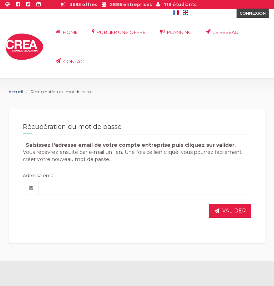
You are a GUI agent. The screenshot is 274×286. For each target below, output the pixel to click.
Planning (176, 32)
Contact (71, 61)
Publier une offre (119, 32)
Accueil (16, 91)
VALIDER (230, 210)
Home (67, 32)
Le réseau (222, 32)
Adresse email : (40, 175)
